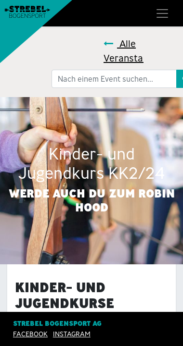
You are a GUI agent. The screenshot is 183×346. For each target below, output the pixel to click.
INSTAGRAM (72, 334)
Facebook (30, 334)
